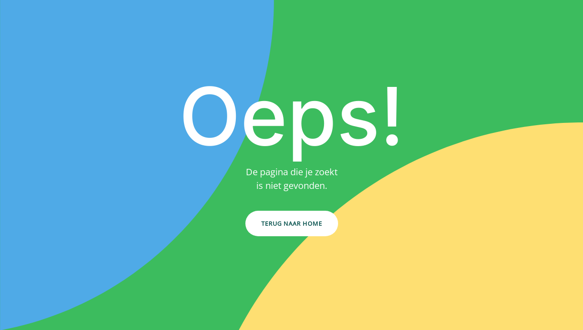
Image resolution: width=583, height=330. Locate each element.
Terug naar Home (291, 223)
